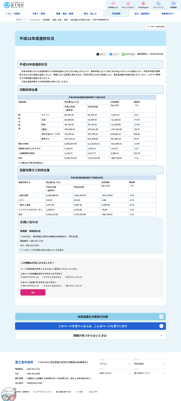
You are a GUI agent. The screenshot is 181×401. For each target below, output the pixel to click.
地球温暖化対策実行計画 (80, 19)
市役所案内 (139, 363)
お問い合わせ (105, 373)
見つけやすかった (31, 285)
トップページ (34, 19)
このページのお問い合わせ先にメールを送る (43, 249)
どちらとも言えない (52, 276)
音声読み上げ (113, 7)
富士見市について (142, 373)
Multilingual (143, 7)
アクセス (103, 363)
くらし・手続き (12, 13)
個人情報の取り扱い (64, 391)
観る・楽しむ (90, 13)
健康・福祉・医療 (64, 13)
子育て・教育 (38, 13)
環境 (66, 19)
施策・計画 (57, 19)
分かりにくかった (74, 276)
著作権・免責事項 (22, 391)
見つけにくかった (74, 285)
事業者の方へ (168, 13)
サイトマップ (158, 7)
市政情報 (116, 13)
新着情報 (173, 7)
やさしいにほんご (128, 7)
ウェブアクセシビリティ (42, 391)
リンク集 (78, 391)
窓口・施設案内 (142, 13)
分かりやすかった (31, 276)
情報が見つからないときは (90, 335)
